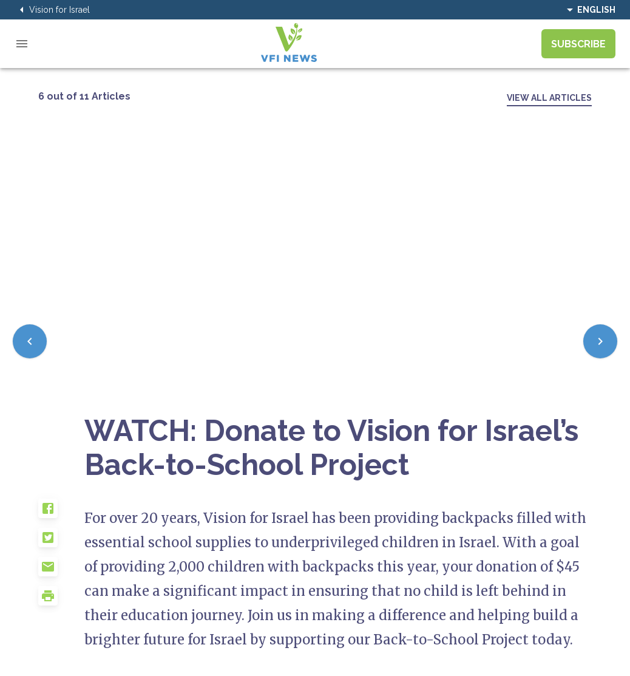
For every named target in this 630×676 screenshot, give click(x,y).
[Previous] (30, 341)
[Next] (600, 341)
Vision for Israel (52, 9)
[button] (61, 513)
